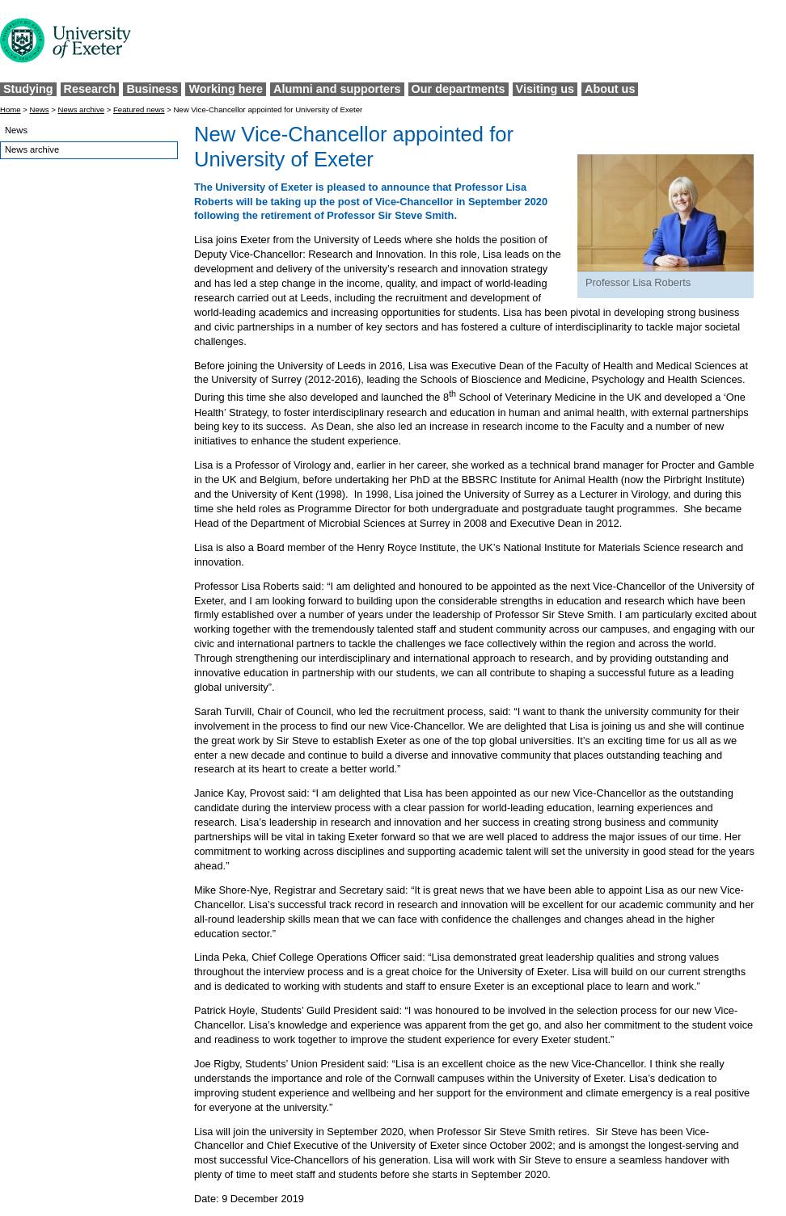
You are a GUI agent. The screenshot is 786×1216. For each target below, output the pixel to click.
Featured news (138, 109)
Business (152, 88)
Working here (225, 88)
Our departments (458, 88)
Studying (28, 88)
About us (610, 88)
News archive (80, 109)
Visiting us (545, 88)
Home (10, 109)
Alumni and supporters (337, 88)
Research (90, 88)
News (39, 109)
